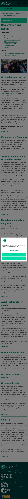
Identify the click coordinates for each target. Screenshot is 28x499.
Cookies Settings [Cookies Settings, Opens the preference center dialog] (14, 250)
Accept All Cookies (14, 258)
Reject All (14, 254)
